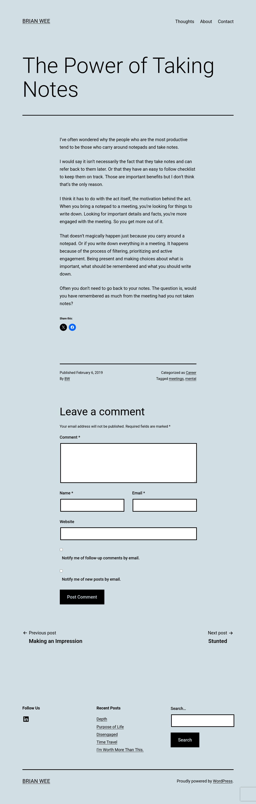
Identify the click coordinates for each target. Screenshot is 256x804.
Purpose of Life (110, 726)
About (206, 21)
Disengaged (107, 734)
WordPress (222, 781)
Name (66, 493)
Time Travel (107, 742)
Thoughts (184, 21)
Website (67, 521)
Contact (226, 21)
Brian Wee (36, 21)
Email (138, 493)
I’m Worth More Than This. (120, 749)
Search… (178, 708)
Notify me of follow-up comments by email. (101, 558)
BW (67, 379)
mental (190, 379)
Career (191, 373)
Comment (70, 437)
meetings (176, 379)
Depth (102, 719)
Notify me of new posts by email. (91, 579)
